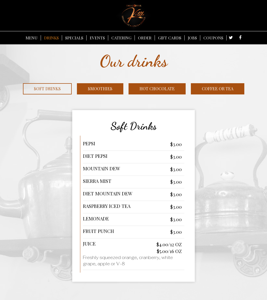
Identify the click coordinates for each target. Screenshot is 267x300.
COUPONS (213, 37)
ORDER (144, 37)
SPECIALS (74, 37)
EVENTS (97, 37)
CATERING (121, 37)
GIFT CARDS (169, 37)
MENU (32, 37)
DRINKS (51, 37)
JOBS (192, 37)
